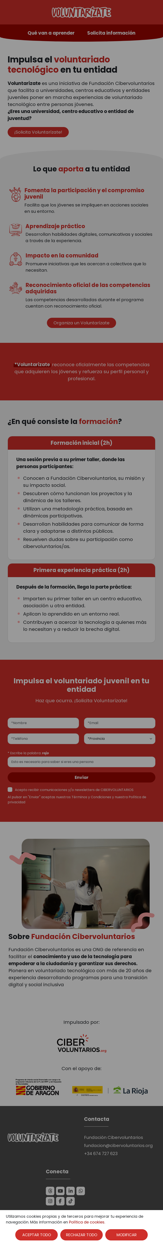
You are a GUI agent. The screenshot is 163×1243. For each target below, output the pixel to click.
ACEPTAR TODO (36, 1234)
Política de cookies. (87, 1222)
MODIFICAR (127, 1234)
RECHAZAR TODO (81, 1234)
